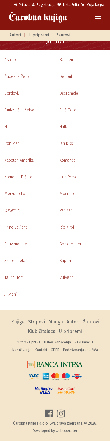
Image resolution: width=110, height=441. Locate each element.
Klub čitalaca (41, 331)
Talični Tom (14, 277)
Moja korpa (92, 5)
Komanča (67, 160)
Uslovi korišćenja (57, 342)
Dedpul (66, 76)
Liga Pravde (70, 177)
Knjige (18, 322)
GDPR (55, 350)
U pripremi (38, 35)
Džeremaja (69, 93)
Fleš (7, 126)
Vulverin (67, 277)
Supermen (69, 260)
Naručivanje (21, 350)
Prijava (22, 5)
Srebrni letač (15, 260)
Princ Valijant (15, 227)
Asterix (10, 59)
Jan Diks (66, 143)
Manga (55, 322)
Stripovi (36, 322)
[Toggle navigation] (98, 17)
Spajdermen (70, 244)
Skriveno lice (15, 244)
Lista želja (68, 5)
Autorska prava (28, 342)
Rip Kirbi (67, 227)
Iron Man (12, 143)
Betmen (66, 59)
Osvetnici (12, 210)
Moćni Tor (68, 193)
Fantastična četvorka (22, 110)
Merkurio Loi (15, 193)
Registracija (43, 5)
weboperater (66, 430)
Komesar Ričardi (18, 177)
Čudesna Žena (16, 76)
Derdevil (11, 93)
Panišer (66, 210)
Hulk (63, 126)
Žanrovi (63, 35)
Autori (15, 35)
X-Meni (10, 294)
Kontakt (41, 350)
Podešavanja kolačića (80, 350)
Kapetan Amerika (19, 160)
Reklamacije (84, 342)
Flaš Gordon (70, 110)
